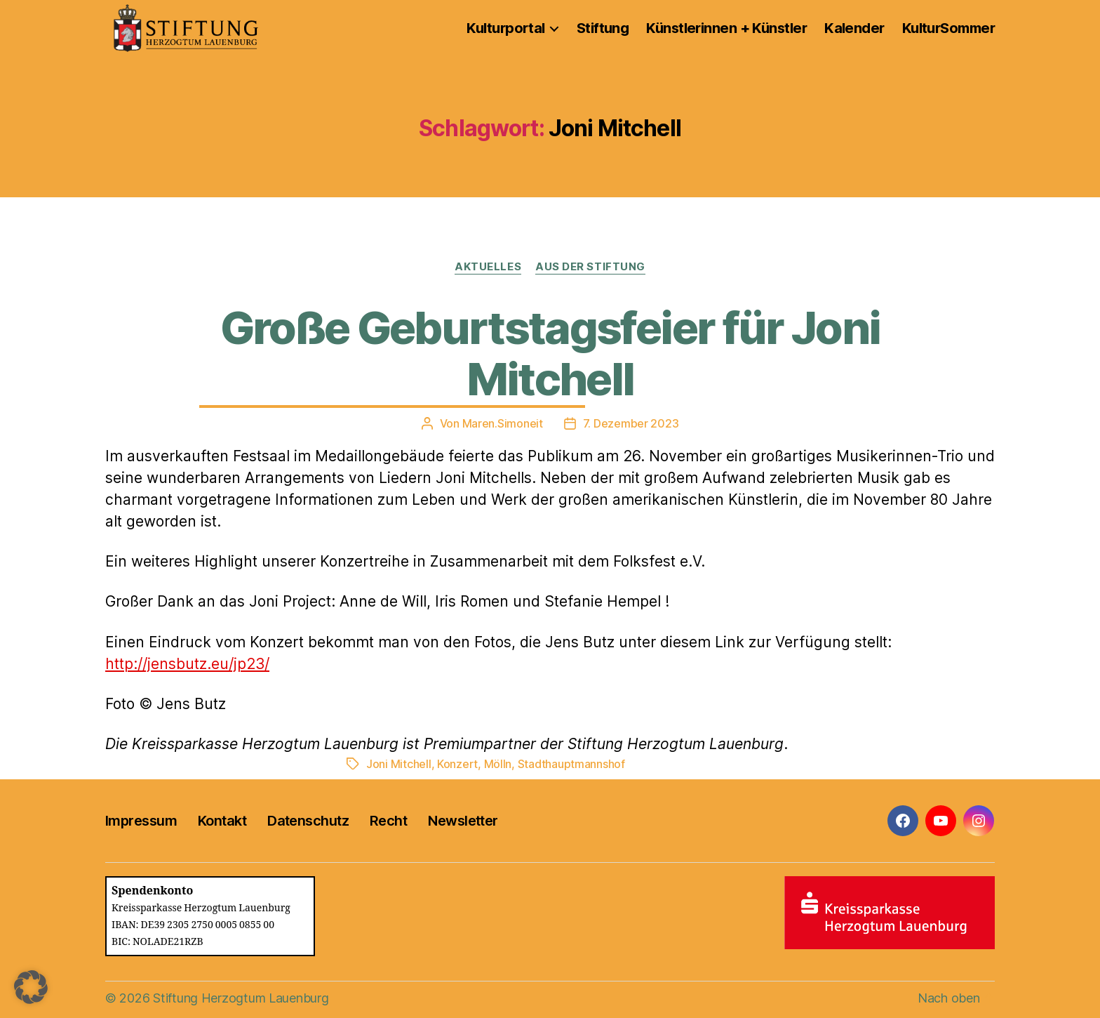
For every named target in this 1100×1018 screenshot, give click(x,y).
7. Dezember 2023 (631, 423)
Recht (388, 820)
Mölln (498, 764)
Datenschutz (308, 820)
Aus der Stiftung (590, 266)
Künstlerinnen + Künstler (726, 28)
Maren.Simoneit (502, 423)
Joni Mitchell (398, 764)
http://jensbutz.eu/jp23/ (187, 664)
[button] (31, 987)
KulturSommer (948, 28)
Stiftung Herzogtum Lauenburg (240, 998)
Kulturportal (505, 28)
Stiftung (603, 28)
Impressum (141, 820)
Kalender (854, 28)
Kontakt (222, 820)
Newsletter (462, 820)
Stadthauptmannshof (571, 764)
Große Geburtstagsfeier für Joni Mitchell (550, 353)
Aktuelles (488, 266)
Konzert (457, 764)
